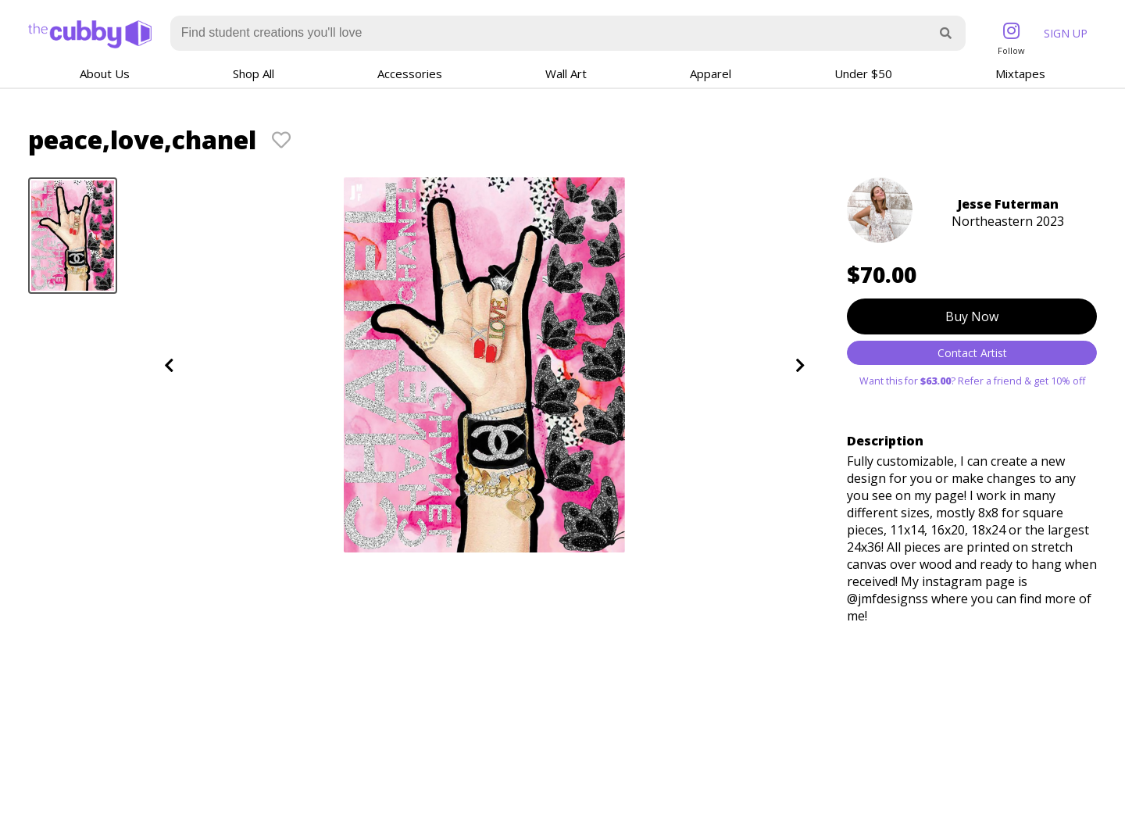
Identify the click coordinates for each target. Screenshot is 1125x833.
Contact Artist (972, 352)
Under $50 (863, 73)
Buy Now (971, 316)
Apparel (710, 73)
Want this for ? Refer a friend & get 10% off (972, 381)
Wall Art (566, 73)
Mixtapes (1020, 73)
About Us (105, 73)
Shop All (253, 73)
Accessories (409, 73)
